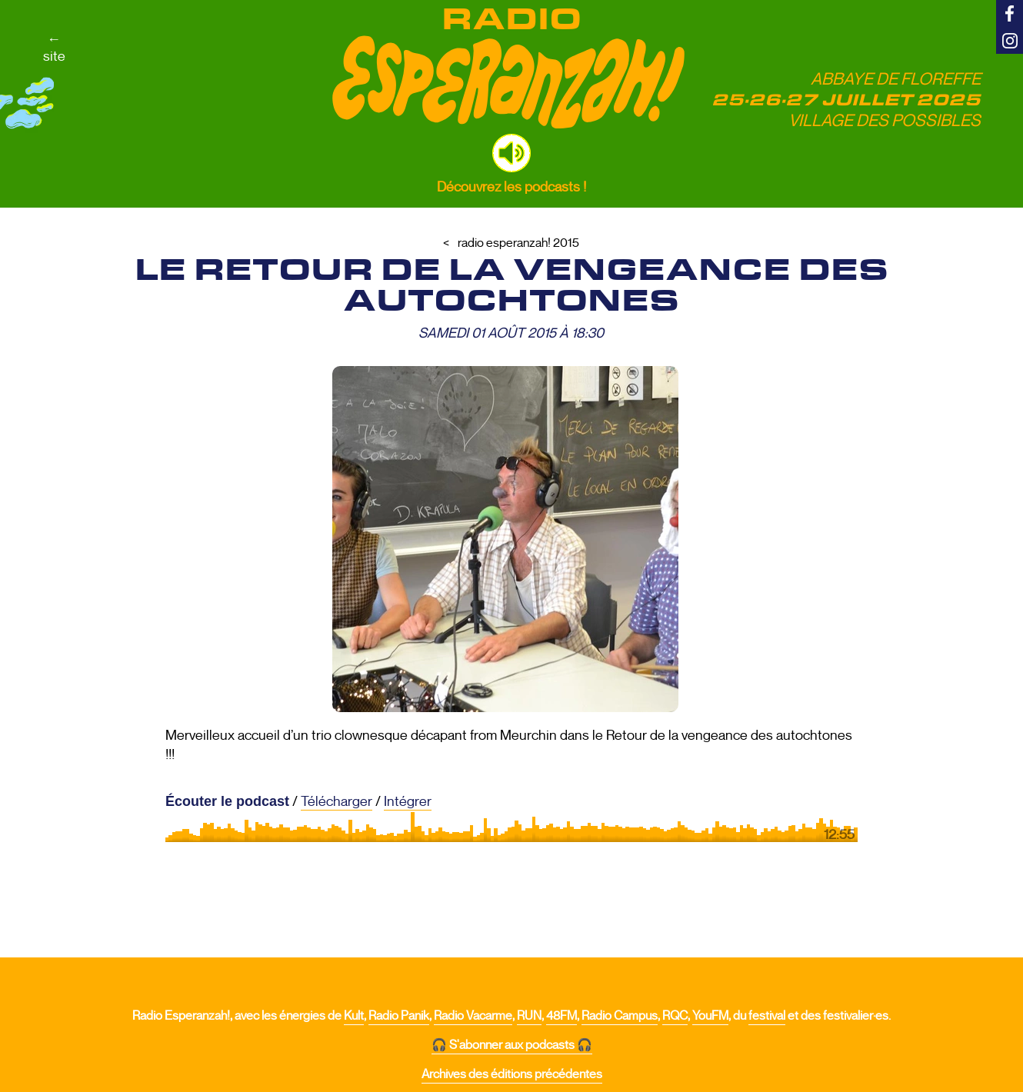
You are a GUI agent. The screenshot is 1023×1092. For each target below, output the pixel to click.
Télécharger (336, 801)
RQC (675, 1016)
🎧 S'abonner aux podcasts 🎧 (512, 1045)
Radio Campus (619, 1016)
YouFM (710, 1016)
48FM (561, 1016)
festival (766, 1016)
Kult (354, 1016)
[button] (511, 153)
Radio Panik (398, 1016)
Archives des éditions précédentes (512, 1074)
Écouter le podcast (227, 801)
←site (54, 48)
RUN (529, 1016)
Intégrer (408, 801)
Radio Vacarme (473, 1016)
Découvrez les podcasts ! (511, 186)
